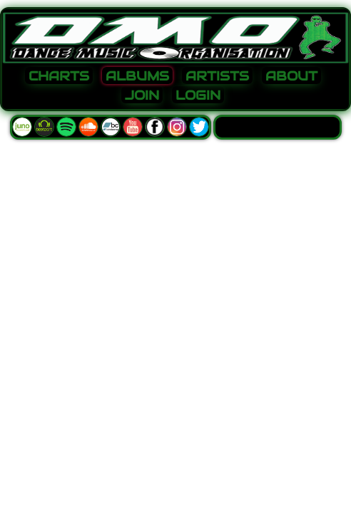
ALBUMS (137, 76)
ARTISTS (217, 76)
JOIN (142, 95)
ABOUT (291, 76)
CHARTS (59, 76)
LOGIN (198, 95)
